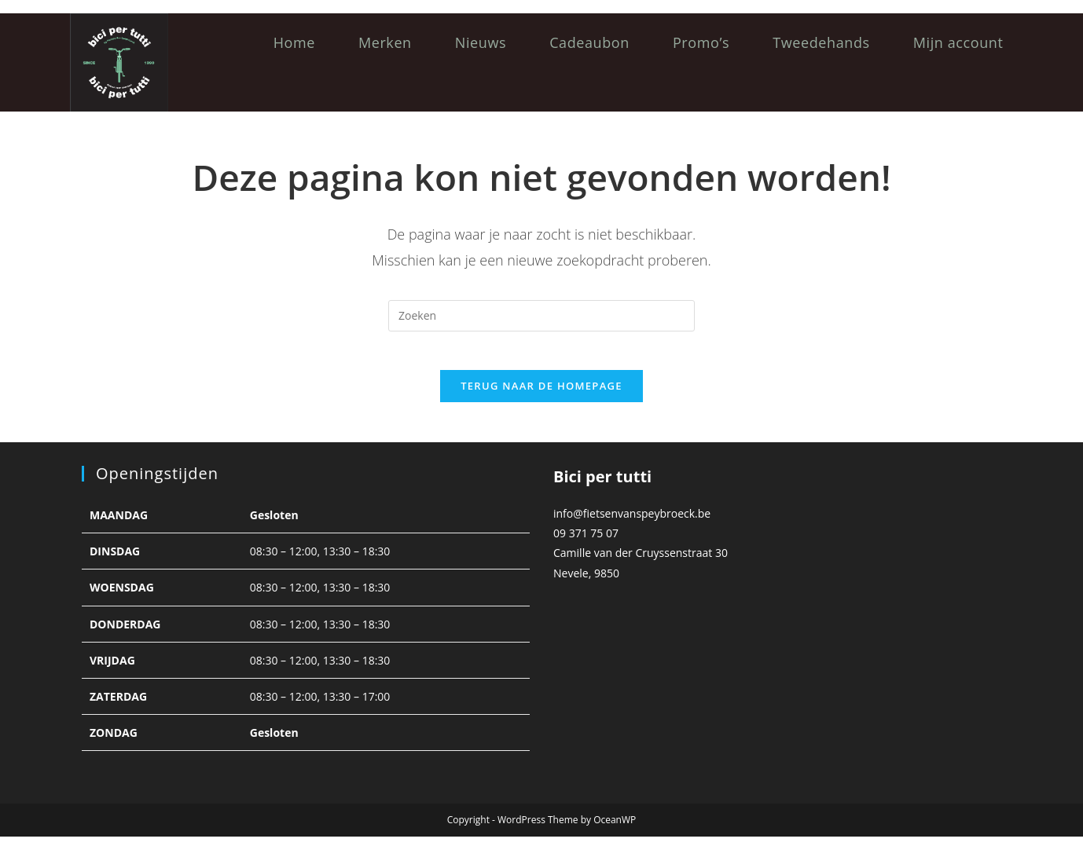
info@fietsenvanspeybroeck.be (631, 522)
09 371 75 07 (586, 542)
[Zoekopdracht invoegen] (541, 315)
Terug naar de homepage (541, 395)
